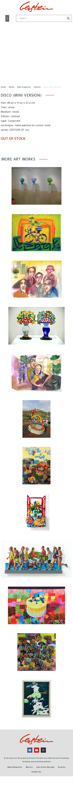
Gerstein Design (45, 778)
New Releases (14, 778)
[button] (7, 18)
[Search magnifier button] (68, 18)
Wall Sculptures (24, 98)
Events (62, 778)
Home (3, 98)
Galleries (36, 783)
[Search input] (43, 18)
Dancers (37, 98)
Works (11, 98)
